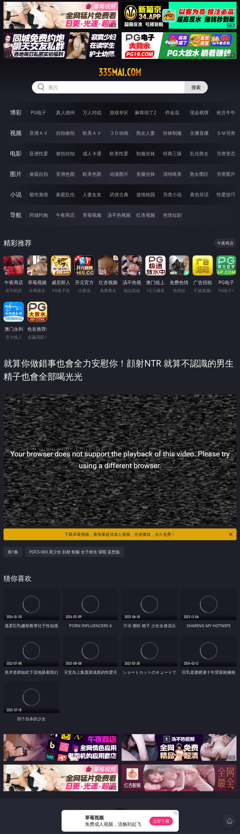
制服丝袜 (145, 153)
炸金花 (172, 112)
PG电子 (38, 112)
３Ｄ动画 (119, 133)
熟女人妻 (145, 133)
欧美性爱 (119, 153)
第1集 (13, 552)
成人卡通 (92, 153)
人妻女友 (92, 194)
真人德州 (65, 112)
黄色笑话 (199, 194)
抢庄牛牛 (226, 112)
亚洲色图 (65, 174)
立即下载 (161, 821)
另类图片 (226, 174)
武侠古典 (119, 194)
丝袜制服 (172, 133)
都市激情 (38, 194)
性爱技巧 (226, 194)
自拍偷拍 (65, 133)
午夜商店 (65, 215)
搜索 (196, 87)
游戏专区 (119, 112)
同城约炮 (38, 215)
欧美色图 (92, 174)
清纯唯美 (172, 174)
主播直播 (199, 133)
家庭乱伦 (65, 194)
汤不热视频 (119, 215)
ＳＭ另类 (226, 133)
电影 (16, 153)
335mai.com (119, 72)
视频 (16, 133)
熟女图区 (199, 174)
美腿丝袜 (145, 174)
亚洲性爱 (38, 153)
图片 (16, 174)
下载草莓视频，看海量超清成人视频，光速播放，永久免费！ (148, 534)
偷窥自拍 (38, 174)
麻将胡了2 (145, 112)
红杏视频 (145, 215)
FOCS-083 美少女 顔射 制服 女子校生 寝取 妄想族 (74, 552)
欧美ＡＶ (92, 133)
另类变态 (226, 153)
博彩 (16, 112)
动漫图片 (119, 174)
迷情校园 (145, 194)
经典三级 (172, 153)
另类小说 (172, 194)
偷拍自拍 (65, 153)
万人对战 (92, 112)
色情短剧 (172, 215)
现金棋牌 (199, 112)
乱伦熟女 (199, 153)
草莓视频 (92, 215)
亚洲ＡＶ (38, 133)
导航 (16, 215)
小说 (16, 194)
